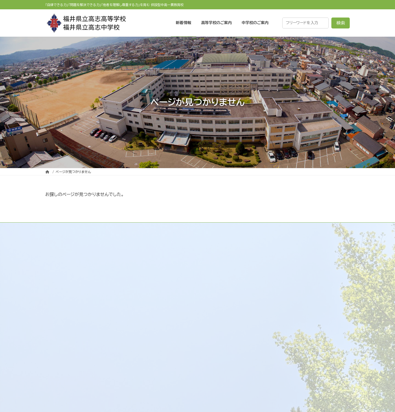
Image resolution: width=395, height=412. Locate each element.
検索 (340, 23)
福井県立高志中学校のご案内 (286, 325)
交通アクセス (170, 305)
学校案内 (162, 262)
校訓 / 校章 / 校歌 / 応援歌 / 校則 (192, 284)
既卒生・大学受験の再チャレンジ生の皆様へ (304, 284)
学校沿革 (167, 273)
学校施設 (167, 295)
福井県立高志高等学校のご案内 (289, 241)
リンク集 (162, 316)
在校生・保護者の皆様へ (286, 262)
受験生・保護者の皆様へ (286, 252)
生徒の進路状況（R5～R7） (289, 295)
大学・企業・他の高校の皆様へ (291, 273)
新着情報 (162, 252)
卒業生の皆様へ (278, 368)
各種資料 (271, 305)
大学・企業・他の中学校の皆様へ (293, 357)
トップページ (166, 241)
